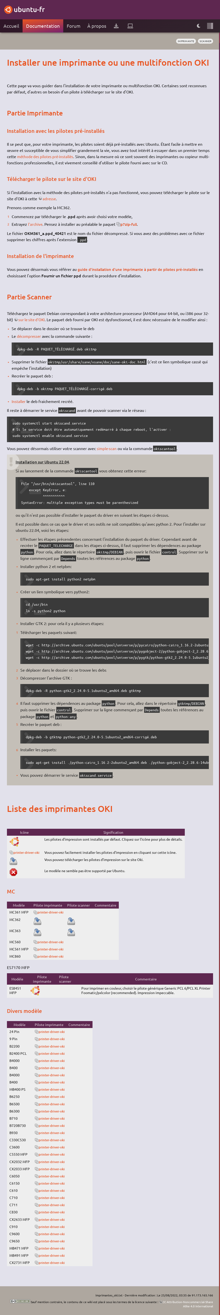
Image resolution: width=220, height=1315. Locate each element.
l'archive (35, 224)
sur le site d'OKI (32, 319)
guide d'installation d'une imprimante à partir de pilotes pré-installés (141, 269)
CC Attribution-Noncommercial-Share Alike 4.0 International (187, 1304)
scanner (205, 41)
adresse (50, 198)
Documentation (43, 26)
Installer (19, 401)
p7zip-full (130, 224)
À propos (96, 26)
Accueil (11, 26)
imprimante (185, 41)
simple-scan (107, 447)
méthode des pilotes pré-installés (46, 156)
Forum (73, 26)
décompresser (29, 335)
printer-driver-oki (28, 852)
